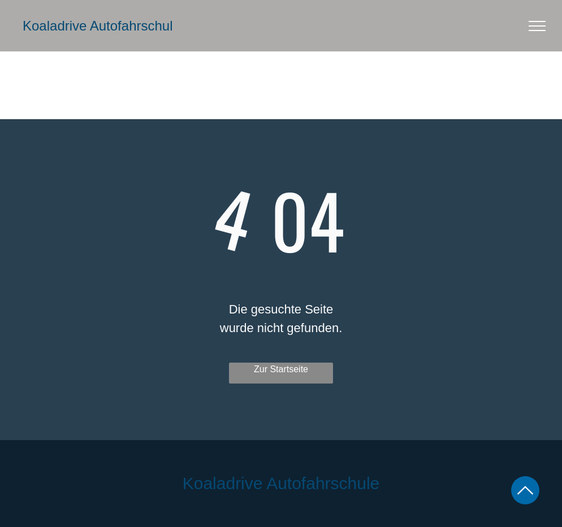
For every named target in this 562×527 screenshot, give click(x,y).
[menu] (537, 26)
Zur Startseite (281, 369)
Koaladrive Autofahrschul (98, 25)
